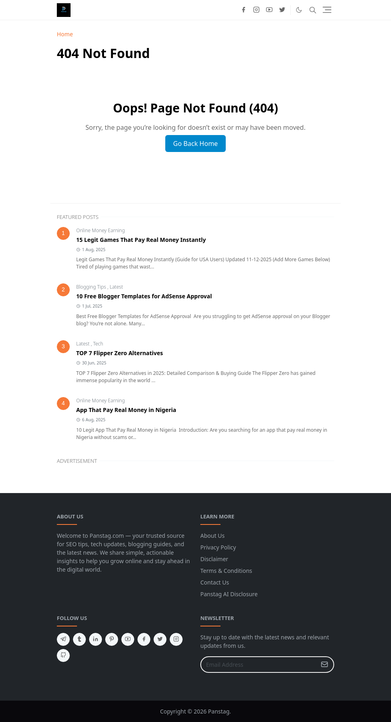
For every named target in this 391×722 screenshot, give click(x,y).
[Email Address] (258, 664)
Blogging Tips (91, 286)
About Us (212, 535)
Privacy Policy (218, 547)
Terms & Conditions (226, 570)
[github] (63, 655)
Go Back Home (195, 143)
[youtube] (269, 10)
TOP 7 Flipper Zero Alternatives (119, 353)
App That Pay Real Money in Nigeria (126, 410)
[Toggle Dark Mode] (299, 10)
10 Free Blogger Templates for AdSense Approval (144, 296)
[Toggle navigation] (327, 10)
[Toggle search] (313, 10)
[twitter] (282, 10)
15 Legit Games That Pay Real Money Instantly (141, 239)
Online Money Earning (100, 230)
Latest (116, 286)
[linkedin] (95, 639)
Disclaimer (214, 559)
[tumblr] (79, 639)
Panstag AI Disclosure (229, 594)
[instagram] (256, 10)
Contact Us (214, 582)
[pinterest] (111, 639)
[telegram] (63, 639)
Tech (98, 343)
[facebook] (243, 10)
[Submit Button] (324, 664)
